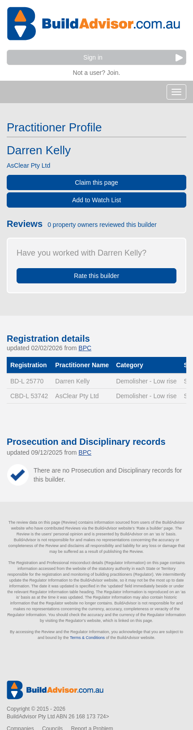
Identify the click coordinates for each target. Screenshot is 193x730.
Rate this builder (96, 275)
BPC (84, 348)
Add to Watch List (96, 200)
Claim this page (96, 182)
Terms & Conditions (87, 637)
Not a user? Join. (96, 71)
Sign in (133, 57)
